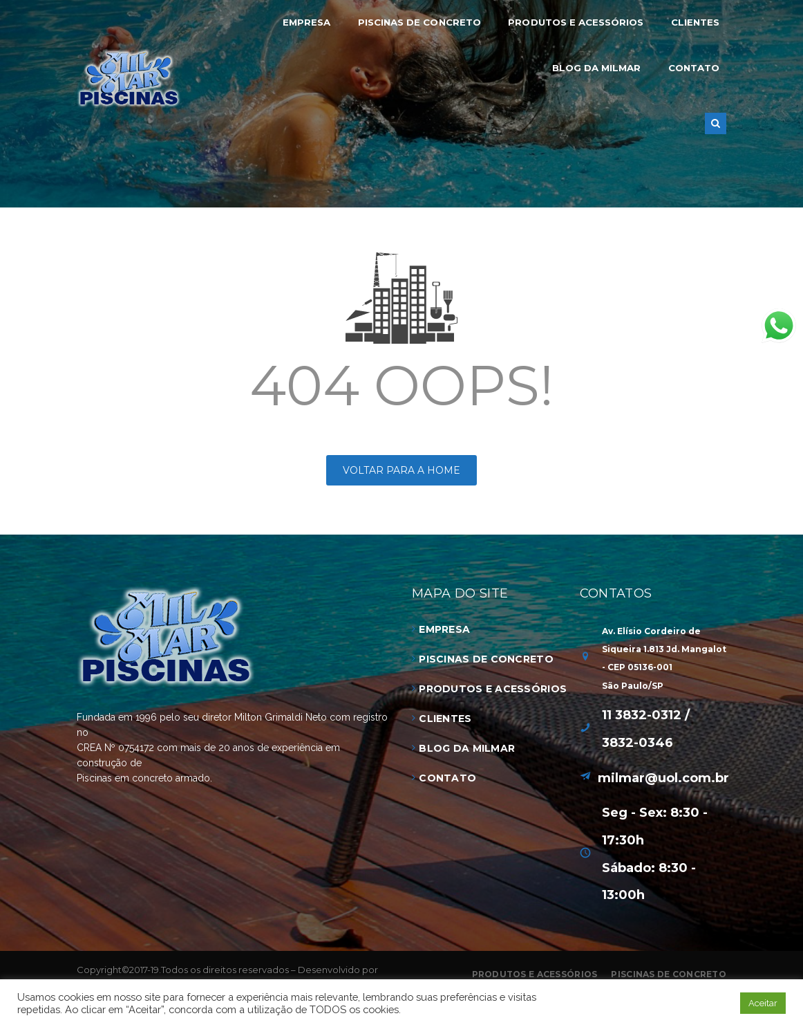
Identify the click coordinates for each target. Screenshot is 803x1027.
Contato (447, 778)
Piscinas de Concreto (486, 659)
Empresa (444, 629)
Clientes (445, 718)
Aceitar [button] (762, 1003)
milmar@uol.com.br (663, 778)
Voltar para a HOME (401, 470)
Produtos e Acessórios (493, 689)
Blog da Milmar (467, 748)
